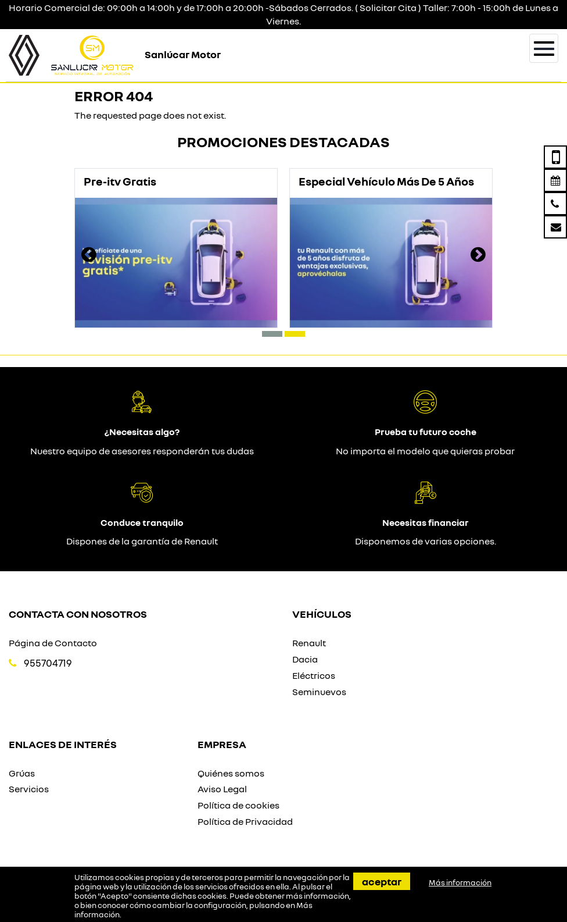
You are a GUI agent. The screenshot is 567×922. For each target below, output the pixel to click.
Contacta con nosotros (78, 613)
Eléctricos (313, 675)
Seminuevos (319, 691)
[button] (272, 334)
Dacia (305, 659)
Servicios (29, 789)
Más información (460, 882)
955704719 (48, 663)
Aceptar (381, 881)
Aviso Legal (222, 789)
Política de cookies (238, 805)
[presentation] (88, 255)
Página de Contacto (53, 643)
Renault (309, 643)
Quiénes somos (231, 773)
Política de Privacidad (245, 821)
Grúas (22, 773)
